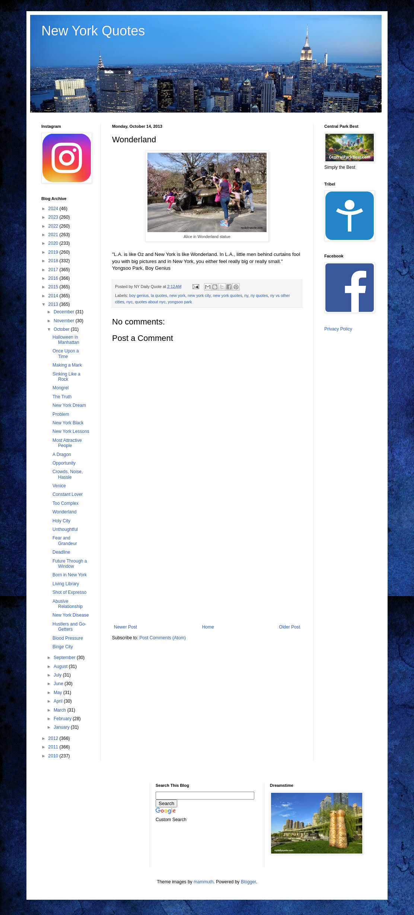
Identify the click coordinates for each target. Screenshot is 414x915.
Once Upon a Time (65, 353)
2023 (54, 217)
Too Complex (65, 503)
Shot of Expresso (69, 592)
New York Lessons (70, 431)
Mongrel (60, 387)
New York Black (67, 422)
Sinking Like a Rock (66, 376)
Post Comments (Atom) (162, 637)
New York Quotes (93, 30)
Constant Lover (67, 494)
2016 (54, 278)
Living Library (65, 583)
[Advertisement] (207, 563)
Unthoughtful (65, 529)
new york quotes (227, 295)
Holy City (61, 520)
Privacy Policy (338, 329)
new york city (199, 295)
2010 (54, 756)
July (58, 675)
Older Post (289, 627)
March (60, 710)
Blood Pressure (67, 638)
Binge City (62, 646)
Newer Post (125, 627)
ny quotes (259, 295)
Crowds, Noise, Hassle (67, 474)
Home (208, 627)
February (63, 718)
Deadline (61, 552)
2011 (54, 747)
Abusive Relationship (67, 604)
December (65, 311)
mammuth (203, 881)
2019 (54, 252)
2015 (54, 286)
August (61, 666)
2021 (54, 234)
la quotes (159, 295)
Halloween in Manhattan (65, 340)
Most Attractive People (67, 443)
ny (246, 295)
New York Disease (70, 615)
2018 (54, 260)
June (59, 683)
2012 (54, 738)
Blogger (248, 881)
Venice (59, 485)
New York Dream (69, 405)
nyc (130, 302)
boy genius (139, 295)
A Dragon (61, 454)
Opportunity (64, 463)
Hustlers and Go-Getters (69, 626)
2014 (54, 295)
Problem (60, 414)
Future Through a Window (69, 563)
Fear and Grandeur (64, 540)
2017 (54, 269)
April (59, 701)
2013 (54, 304)
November (65, 320)
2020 (54, 243)
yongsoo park (180, 302)
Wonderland (64, 512)
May (58, 692)
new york (177, 295)
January (62, 727)
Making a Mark (67, 365)
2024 (54, 208)
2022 (54, 226)
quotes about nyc (150, 302)
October (62, 329)
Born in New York (69, 574)
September (65, 657)
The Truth (61, 396)
